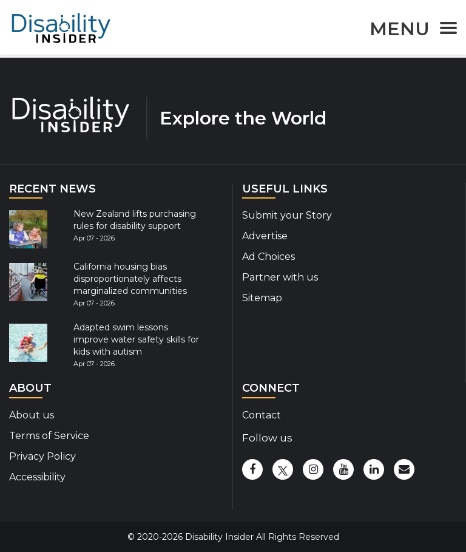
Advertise (265, 236)
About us (31, 415)
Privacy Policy (42, 456)
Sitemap (262, 298)
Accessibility (37, 477)
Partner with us (280, 277)
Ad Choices (268, 256)
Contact (261, 415)
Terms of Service (49, 435)
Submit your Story (287, 215)
